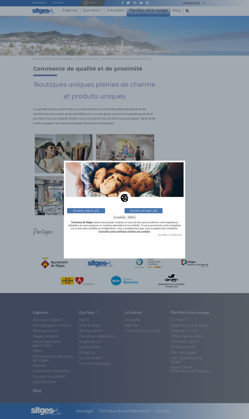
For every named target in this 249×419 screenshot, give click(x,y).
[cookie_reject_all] (86, 210)
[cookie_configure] (170, 234)
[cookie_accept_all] (143, 210)
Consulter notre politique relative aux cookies (124, 231)
